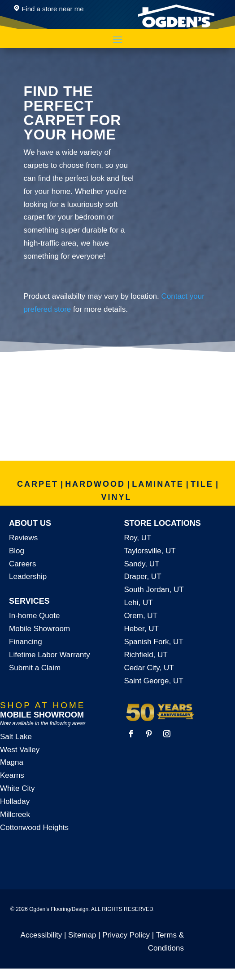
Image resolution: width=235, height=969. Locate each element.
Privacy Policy (126, 935)
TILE (202, 484)
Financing (25, 641)
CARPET (37, 484)
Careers (22, 564)
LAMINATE (158, 484)
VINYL (116, 497)
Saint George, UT (153, 681)
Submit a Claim (35, 668)
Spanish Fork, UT (153, 641)
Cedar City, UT (149, 668)
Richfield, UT (145, 654)
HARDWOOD (95, 484)
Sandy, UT (141, 564)
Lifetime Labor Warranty (49, 654)
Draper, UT (142, 576)
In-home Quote (34, 615)
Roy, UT (137, 538)
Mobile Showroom (39, 628)
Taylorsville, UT (149, 551)
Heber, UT (141, 628)
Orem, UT (140, 615)
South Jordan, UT (153, 589)
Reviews (23, 538)
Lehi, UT (138, 602)
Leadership (28, 576)
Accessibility (41, 935)
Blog (16, 551)
